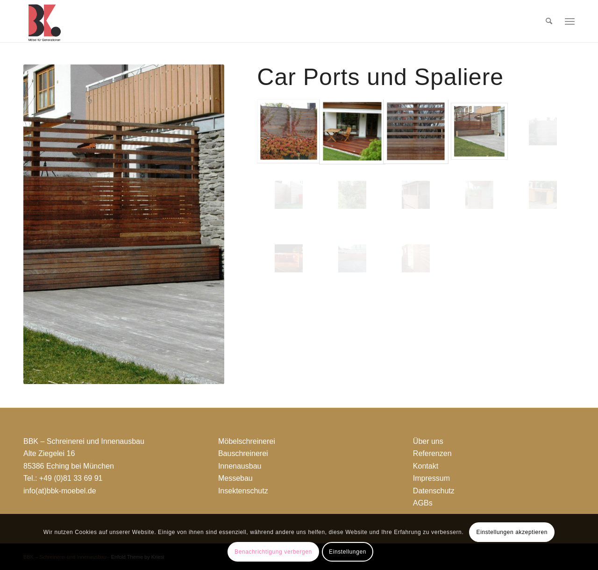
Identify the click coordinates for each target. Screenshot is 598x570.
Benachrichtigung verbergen (273, 552)
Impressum (431, 478)
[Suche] (549, 21)
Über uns (428, 441)
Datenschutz (434, 491)
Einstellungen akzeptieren (512, 532)
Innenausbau (240, 466)
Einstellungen (347, 552)
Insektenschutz (243, 491)
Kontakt (425, 466)
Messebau (235, 478)
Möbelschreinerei (246, 441)
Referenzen (432, 453)
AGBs (423, 503)
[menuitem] (549, 21)
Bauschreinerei (243, 453)
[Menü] (570, 21)
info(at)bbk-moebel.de (59, 491)
